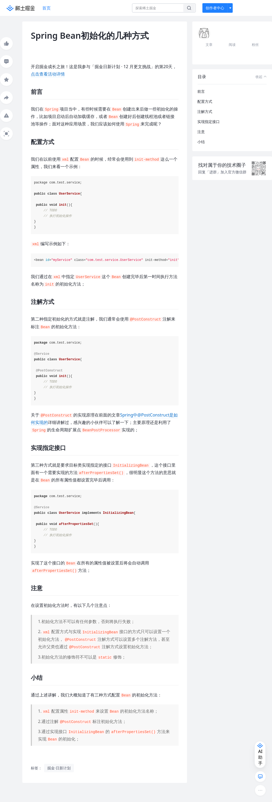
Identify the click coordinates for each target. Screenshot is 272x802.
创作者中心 (215, 7)
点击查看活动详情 (48, 74)
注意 (201, 131)
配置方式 (204, 101)
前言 (201, 91)
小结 (201, 141)
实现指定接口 (208, 121)
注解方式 (204, 111)
